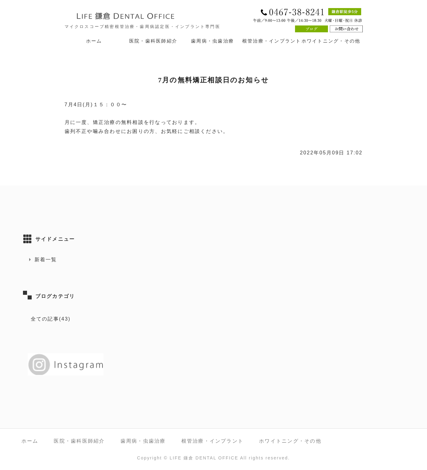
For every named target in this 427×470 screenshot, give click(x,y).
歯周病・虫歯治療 (212, 40)
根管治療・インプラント (271, 40)
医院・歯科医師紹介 (153, 40)
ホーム (94, 40)
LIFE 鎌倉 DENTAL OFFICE (204, 457)
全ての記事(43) (51, 319)
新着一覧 (45, 259)
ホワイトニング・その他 (331, 40)
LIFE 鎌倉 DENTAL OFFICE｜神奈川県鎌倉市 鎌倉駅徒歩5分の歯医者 (139, 15)
